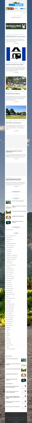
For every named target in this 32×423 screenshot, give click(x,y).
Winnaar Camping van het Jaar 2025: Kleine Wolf (15, 36)
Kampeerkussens (9, 282)
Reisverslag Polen (9, 323)
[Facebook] (23, 13)
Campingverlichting (9, 261)
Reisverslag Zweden (9, 325)
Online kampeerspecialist (10, 307)
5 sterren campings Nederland (9, 34)
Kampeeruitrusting (9, 290)
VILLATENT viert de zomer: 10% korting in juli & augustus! (18, 206)
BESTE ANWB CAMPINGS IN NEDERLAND (13, 93)
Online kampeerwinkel (9, 309)
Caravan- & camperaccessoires (11, 264)
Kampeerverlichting (9, 292)
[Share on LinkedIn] (17, 43)
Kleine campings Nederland (10, 298)
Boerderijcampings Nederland (10, 243)
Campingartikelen (9, 251)
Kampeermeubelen (9, 284)
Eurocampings (8, 266)
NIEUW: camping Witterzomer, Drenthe (13, 122)
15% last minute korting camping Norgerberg (17, 211)
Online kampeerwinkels (10, 311)
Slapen (7, 331)
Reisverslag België (9, 313)
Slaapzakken (8, 329)
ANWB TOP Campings (22, 34)
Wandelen (7, 346)
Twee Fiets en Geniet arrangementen (12, 358)
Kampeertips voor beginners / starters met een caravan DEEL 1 (13, 402)
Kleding (7, 296)
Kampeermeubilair (9, 286)
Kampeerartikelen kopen (10, 276)
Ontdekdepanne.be (10, 419)
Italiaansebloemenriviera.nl (16, 419)
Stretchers (8, 333)
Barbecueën (8, 241)
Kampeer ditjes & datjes (15, 35)
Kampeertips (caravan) (9, 288)
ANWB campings (16, 34)
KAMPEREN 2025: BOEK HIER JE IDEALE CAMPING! (14, 64)
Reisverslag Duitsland (9, 317)
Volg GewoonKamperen (9, 229)
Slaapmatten (8, 327)
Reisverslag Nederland (23, 149)
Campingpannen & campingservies (11, 255)
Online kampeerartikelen (10, 305)
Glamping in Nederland (9, 35)
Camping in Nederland (9, 247)
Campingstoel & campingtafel (11, 259)
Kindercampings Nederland (10, 294)
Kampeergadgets (8, 280)
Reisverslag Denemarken (10, 315)
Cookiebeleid (16, 418)
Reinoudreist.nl (22, 419)
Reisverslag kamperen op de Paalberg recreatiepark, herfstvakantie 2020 (13, 179)
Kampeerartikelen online (10, 278)
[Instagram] (24, 13)
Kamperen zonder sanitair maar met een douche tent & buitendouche (12, 392)
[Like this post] (13, 43)
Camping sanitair (9, 249)
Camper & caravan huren (10, 245)
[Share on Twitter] (15, 43)
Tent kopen (8, 335)
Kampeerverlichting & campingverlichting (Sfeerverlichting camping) (12, 387)
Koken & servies (8, 300)
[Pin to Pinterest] (16, 43)
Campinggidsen (8, 253)
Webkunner (20, 417)
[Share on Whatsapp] (18, 43)
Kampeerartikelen (9, 274)
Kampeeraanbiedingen (22, 63)
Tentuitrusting (8, 339)
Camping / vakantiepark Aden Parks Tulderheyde (17, 222)
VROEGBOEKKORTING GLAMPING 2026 (18, 216)
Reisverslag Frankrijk (9, 319)
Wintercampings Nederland (10, 348)
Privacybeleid (24, 417)
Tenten (7, 337)
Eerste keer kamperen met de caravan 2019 (13, 406)
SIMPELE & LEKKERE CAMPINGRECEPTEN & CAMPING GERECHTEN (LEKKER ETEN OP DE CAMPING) (13, 397)
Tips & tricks (8, 341)
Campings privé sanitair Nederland (11, 257)
